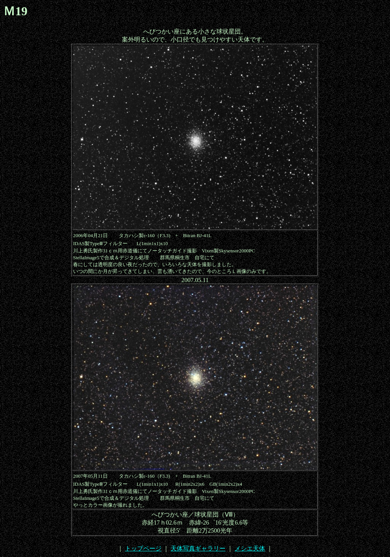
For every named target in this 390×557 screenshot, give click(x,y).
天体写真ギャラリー (198, 548)
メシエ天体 (250, 548)
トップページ (143, 548)
